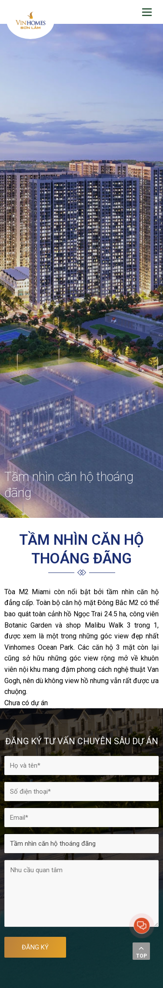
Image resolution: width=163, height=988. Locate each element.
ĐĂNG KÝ (35, 947)
